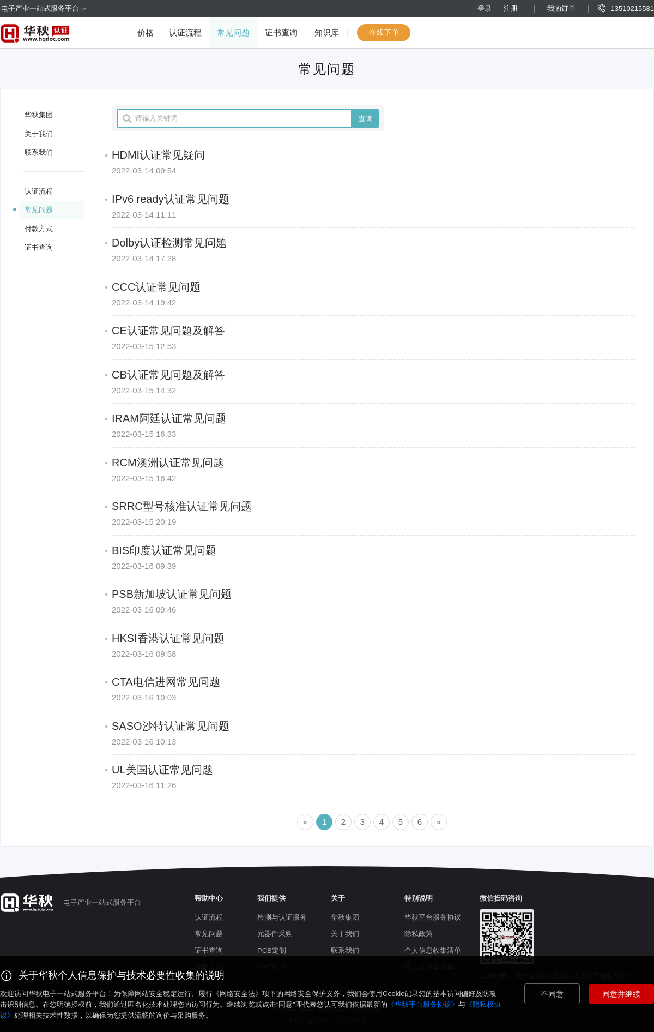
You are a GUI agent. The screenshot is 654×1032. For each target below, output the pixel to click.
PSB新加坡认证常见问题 (172, 594)
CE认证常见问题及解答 (168, 331)
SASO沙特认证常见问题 (170, 726)
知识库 (326, 32)
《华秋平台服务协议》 (422, 1004)
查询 (365, 119)
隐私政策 (418, 933)
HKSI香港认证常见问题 (168, 638)
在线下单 (384, 32)
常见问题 (233, 32)
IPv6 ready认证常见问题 (170, 199)
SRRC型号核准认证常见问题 (182, 506)
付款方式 (39, 229)
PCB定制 (271, 950)
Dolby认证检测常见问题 (169, 243)
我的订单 (561, 8)
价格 (145, 32)
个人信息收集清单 (432, 950)
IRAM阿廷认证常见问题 (169, 418)
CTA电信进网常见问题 (166, 682)
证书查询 (281, 32)
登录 (484, 8)
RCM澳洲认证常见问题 (168, 463)
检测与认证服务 (282, 917)
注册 (511, 8)
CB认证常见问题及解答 (168, 375)
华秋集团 (39, 115)
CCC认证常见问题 (156, 287)
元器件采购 (275, 933)
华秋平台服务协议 (432, 917)
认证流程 (185, 32)
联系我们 (39, 152)
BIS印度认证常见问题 (164, 550)
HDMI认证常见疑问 (158, 155)
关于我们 (39, 134)
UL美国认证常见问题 (162, 770)
